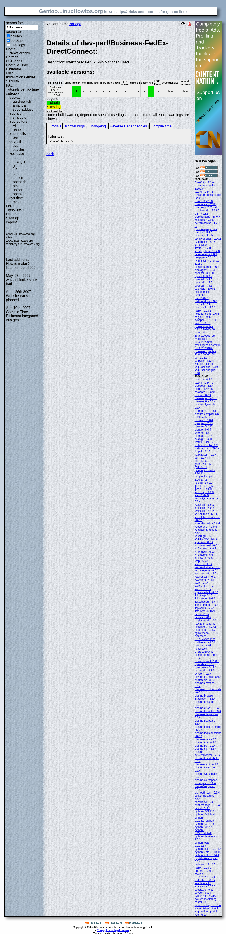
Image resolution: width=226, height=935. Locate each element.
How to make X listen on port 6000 (21, 266)
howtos (16, 36)
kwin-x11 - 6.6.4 (204, 586)
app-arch (16, 113)
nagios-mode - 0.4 (205, 620)
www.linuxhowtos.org (19, 240)
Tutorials (54, 126)
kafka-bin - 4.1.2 (204, 511)
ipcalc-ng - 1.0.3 (204, 492)
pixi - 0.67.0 (202, 298)
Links (10, 206)
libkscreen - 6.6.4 (205, 598)
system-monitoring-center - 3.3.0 (206, 900)
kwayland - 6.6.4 (204, 579)
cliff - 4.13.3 (202, 213)
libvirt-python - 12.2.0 (207, 251)
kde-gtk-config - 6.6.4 (207, 523)
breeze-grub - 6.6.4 (206, 398)
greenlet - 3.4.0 (204, 235)
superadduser (24, 109)
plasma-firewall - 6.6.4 (208, 711)
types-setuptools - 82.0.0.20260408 (205, 353)
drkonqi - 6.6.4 (203, 432)
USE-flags (14, 61)
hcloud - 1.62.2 (203, 482)
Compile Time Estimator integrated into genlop (22, 316)
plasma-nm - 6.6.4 (205, 742)
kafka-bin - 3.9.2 (204, 504)
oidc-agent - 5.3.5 (205, 270)
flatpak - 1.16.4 (203, 451)
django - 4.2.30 (204, 423)
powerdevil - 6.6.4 (205, 802)
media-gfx (17, 162)
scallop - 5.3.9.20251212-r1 (206, 875)
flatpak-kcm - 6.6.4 (206, 454)
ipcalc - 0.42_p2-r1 (206, 486)
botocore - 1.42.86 (205, 204)
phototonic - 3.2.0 (205, 680)
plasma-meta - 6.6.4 (207, 739)
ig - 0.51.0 (201, 245)
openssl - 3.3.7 (203, 276)
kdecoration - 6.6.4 (206, 526)
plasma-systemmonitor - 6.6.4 (207, 753)
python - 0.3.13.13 (205, 811)
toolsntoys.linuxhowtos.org (23, 244)
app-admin (17, 97)
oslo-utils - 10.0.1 (205, 288)
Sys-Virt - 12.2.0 (204, 182)
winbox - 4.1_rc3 (204, 363)
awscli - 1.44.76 (204, 191)
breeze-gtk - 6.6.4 (205, 401)
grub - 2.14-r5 (203, 464)
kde (16, 158)
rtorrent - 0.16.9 (204, 870)
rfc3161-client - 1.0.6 (207, 313)
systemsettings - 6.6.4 (208, 905)
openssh (19, 182)
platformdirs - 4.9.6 (206, 301)
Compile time (161, 126)
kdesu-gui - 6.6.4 (205, 536)
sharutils (19, 117)
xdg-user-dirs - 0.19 (206, 367)
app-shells (17, 133)
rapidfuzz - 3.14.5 (205, 864)
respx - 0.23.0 (203, 867)
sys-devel (17, 198)
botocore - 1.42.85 (205, 392)
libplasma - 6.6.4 (204, 608)
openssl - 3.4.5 (203, 279)
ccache (18, 150)
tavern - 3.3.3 (203, 323)
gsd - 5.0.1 (201, 467)
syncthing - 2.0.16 (205, 895)
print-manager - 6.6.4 (207, 805)
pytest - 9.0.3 (202, 808)
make (17, 202)
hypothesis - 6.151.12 (207, 241)
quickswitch (22, 101)
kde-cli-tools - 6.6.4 (206, 514)
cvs (15, 146)
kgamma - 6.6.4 (204, 542)
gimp (17, 166)
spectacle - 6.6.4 (204, 889)
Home (11, 49)
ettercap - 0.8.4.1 (205, 435)
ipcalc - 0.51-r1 (203, 489)
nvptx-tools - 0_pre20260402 (204, 650)
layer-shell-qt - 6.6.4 (206, 592)
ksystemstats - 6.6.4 (207, 573)
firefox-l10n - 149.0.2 (207, 448)
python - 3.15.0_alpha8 (203, 832)
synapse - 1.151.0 (205, 320)
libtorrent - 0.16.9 (205, 611)
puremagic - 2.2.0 (205, 307)
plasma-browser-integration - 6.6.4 (205, 697)
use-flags (18, 45)
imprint (11, 222)
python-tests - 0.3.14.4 (208, 849)
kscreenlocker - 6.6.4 (207, 567)
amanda (19, 105)
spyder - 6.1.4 (203, 892)
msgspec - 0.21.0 (205, 257)
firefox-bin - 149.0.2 (206, 445)
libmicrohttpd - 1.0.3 (206, 604)
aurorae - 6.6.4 (203, 379)
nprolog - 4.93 (203, 645)
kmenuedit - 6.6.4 (205, 551)
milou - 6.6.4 (202, 614)
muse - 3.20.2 (203, 617)
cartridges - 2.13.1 (205, 410)
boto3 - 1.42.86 (204, 201)
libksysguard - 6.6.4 (206, 601)
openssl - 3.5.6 (203, 282)
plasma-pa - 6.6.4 (205, 745)
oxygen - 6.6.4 (203, 673)
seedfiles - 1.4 (203, 883)
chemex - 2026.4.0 (206, 207)
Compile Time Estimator (17, 67)
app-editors (18, 121)
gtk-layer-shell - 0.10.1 (208, 238)
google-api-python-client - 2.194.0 (206, 231)
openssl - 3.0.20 (204, 273)
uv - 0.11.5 (201, 357)
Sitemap (12, 218)
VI (14, 125)
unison (18, 190)
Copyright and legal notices (113, 930)
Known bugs (75, 126)
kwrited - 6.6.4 (203, 589)
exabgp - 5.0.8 (203, 439)
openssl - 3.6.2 (203, 285)
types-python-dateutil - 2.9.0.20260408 (208, 347)
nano (17, 129)
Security (12, 81)
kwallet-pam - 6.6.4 (206, 576)
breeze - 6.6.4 (203, 395)
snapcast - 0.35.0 (205, 886)
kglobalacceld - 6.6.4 (207, 545)
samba (18, 174)
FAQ (9, 85)
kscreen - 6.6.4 (203, 564)
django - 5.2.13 (204, 426)
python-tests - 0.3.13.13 (203, 844)
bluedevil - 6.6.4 (204, 385)
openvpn (19, 194)
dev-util (15, 142)
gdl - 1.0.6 (201, 460)
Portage (12, 57)
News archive (20, 53)
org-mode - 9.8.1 (205, 670)
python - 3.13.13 (204, 823)
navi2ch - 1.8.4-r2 (205, 623)
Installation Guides (21, 77)
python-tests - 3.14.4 (207, 855)
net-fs (13, 170)
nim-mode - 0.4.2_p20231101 (205, 638)
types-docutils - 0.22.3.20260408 (205, 328)
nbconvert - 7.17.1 (205, 626)
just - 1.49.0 (202, 495)
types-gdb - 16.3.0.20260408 (205, 334)
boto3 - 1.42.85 (204, 388)
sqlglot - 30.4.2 (203, 317)
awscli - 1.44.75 (204, 382)
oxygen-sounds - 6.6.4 (208, 676)
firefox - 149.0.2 (204, 442)
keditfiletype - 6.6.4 (206, 539)
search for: (14, 23)
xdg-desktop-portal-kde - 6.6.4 (206, 913)
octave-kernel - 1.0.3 (207, 266)
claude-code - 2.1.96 (207, 210)
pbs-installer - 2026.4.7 (203, 293)
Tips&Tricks (15, 210)
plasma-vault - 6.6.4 (206, 764)
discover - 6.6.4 (204, 420)
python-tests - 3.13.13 (208, 852)
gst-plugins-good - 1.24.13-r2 (205, 478)
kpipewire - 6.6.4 (204, 557)
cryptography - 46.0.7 (207, 216)
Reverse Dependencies (128, 126)
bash (17, 137)
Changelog (97, 126)
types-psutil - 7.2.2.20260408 (204, 340)
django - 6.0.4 (203, 429)
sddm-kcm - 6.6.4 (205, 880)
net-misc (16, 178)
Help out (12, 214)
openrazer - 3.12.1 (206, 667)
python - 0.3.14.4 (205, 814)
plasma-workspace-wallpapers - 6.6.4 (206, 782)
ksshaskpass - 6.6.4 (206, 570)
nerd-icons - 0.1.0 (205, 629)
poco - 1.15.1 (202, 304)
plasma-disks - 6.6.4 (207, 708)
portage (17, 40)
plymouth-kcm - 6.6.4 (207, 792)
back (50, 154)
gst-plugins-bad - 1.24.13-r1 (205, 472)
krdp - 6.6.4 (201, 561)
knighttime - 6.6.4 (205, 554)
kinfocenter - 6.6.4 (205, 548)
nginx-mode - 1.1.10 (207, 633)
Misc (9, 73)
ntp (15, 186)
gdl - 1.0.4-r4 (202, 457)
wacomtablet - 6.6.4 (206, 908)
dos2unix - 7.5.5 (204, 220)
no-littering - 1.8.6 (205, 642)
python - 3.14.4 (204, 827)
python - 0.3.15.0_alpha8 (204, 819)
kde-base (16, 154)
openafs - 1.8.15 (204, 664)
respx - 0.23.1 (203, 310)
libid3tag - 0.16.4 (205, 595)
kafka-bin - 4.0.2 (204, 507)
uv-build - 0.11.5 (204, 360)
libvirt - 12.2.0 (203, 248)
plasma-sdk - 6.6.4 (206, 748)
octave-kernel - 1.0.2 (207, 661)
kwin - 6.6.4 (201, 583)
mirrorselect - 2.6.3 (206, 254)
